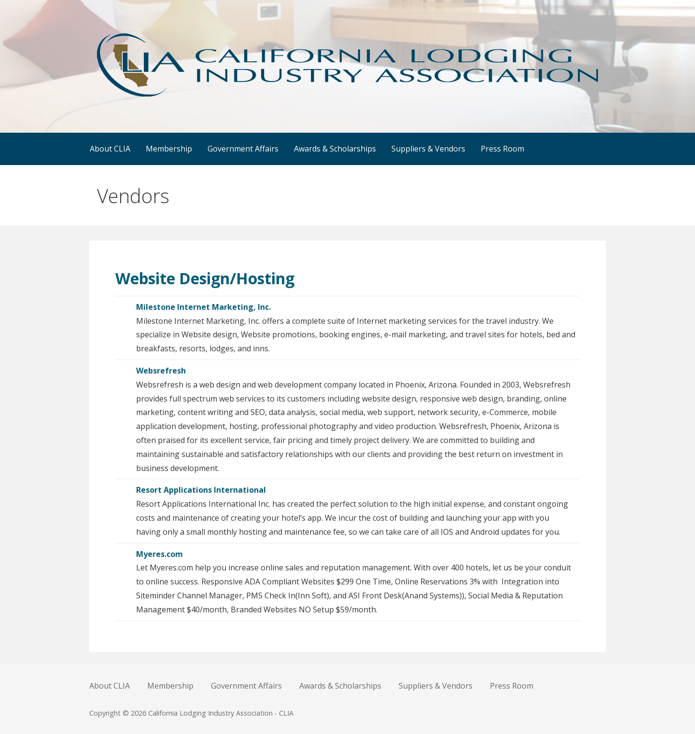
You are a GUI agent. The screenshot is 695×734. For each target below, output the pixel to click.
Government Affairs (243, 148)
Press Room (502, 148)
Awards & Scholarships (335, 148)
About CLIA (110, 148)
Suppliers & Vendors (428, 148)
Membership (169, 148)
